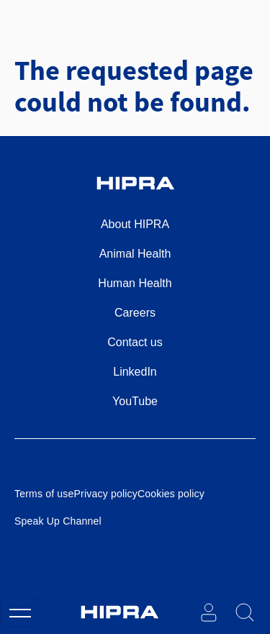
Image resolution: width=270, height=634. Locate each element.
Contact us (134, 342)
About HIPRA (135, 224)
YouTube (135, 401)
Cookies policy (171, 493)
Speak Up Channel (58, 521)
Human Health (134, 283)
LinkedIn (135, 372)
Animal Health (135, 254)
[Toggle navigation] (20, 612)
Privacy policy (106, 493)
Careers (135, 313)
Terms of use (44, 493)
